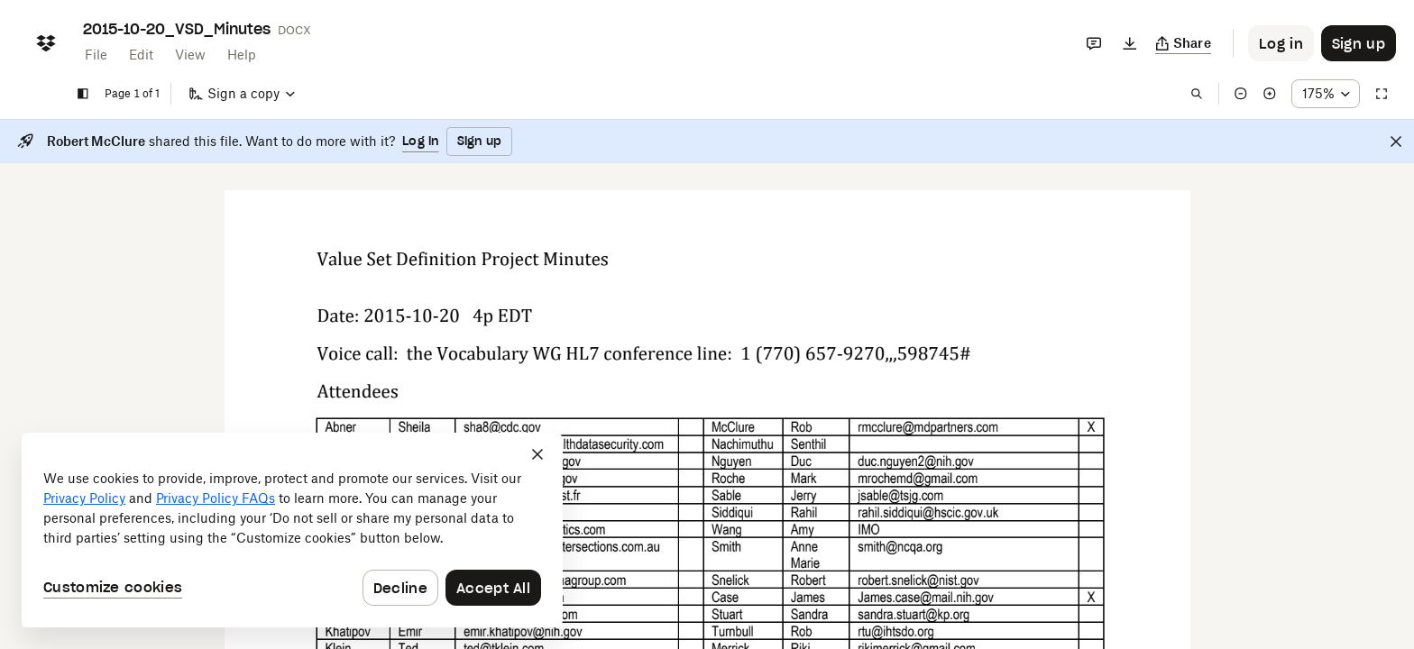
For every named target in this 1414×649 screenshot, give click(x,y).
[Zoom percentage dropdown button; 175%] (1325, 93)
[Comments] (1094, 43)
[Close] (1396, 141)
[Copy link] (1183, 43)
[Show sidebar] (83, 93)
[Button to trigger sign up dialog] (1358, 43)
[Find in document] (1196, 93)
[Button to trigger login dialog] (1281, 43)
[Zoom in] (1269, 93)
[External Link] (502, 428)
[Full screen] (1381, 93)
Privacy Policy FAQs (215, 498)
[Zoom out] (1240, 93)
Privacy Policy (84, 498)
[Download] (1130, 43)
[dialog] (292, 530)
